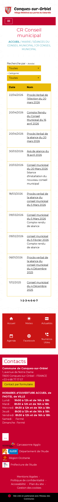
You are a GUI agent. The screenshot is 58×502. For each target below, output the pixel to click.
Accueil (14, 41)
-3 (25, 300)
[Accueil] (27, 8)
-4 (28, 300)
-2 (22, 300)
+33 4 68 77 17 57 (12, 379)
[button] (24, 68)
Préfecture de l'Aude (19, 465)
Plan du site (36, 484)
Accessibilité (18, 484)
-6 (33, 300)
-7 (36, 300)
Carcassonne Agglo (21, 445)
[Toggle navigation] (9, 21)
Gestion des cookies (29, 487)
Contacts (15, 361)
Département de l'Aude (25, 451)
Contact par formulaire (18, 384)
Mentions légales (27, 476)
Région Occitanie (16, 458)
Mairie (26, 41)
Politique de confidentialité (27, 480)
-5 (31, 300)
